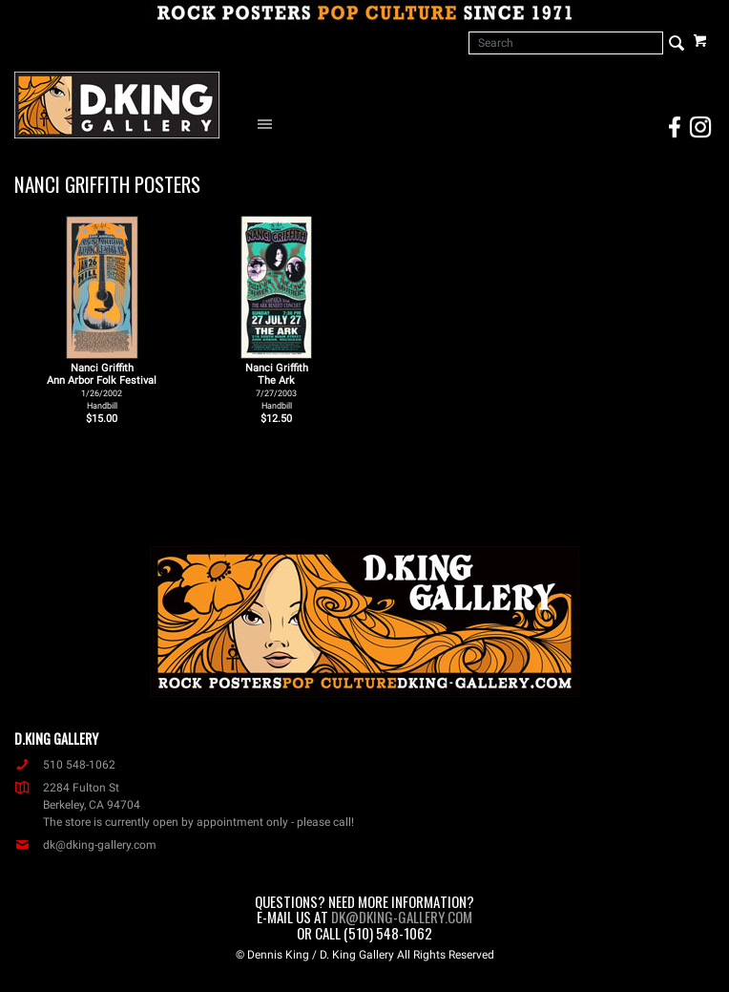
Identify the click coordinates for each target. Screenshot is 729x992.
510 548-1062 (64, 764)
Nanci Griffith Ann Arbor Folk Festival (101, 386)
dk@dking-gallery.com (85, 845)
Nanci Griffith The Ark (276, 386)
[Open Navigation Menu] (269, 123)
